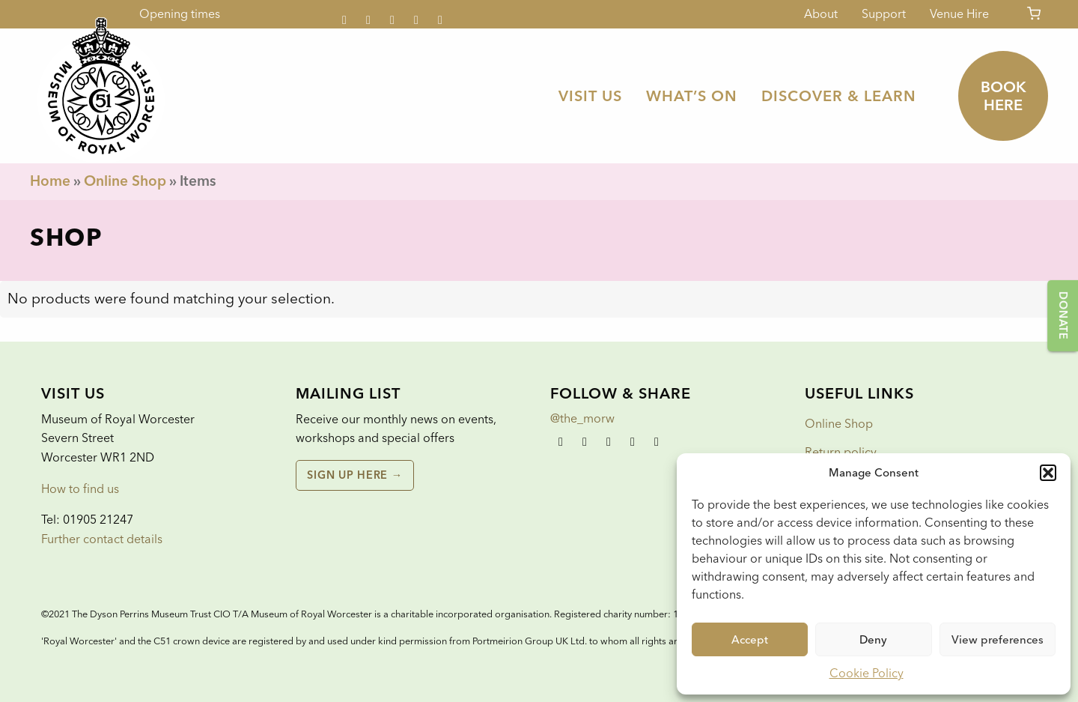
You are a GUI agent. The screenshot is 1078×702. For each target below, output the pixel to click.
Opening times (179, 14)
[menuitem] (590, 96)
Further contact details (101, 539)
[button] (1048, 472)
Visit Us (590, 96)
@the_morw (582, 418)
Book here (1003, 96)
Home (50, 181)
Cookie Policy (866, 673)
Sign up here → (354, 475)
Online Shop (125, 181)
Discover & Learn (838, 96)
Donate (1063, 315)
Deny (873, 640)
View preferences (997, 640)
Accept (749, 640)
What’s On (691, 96)
